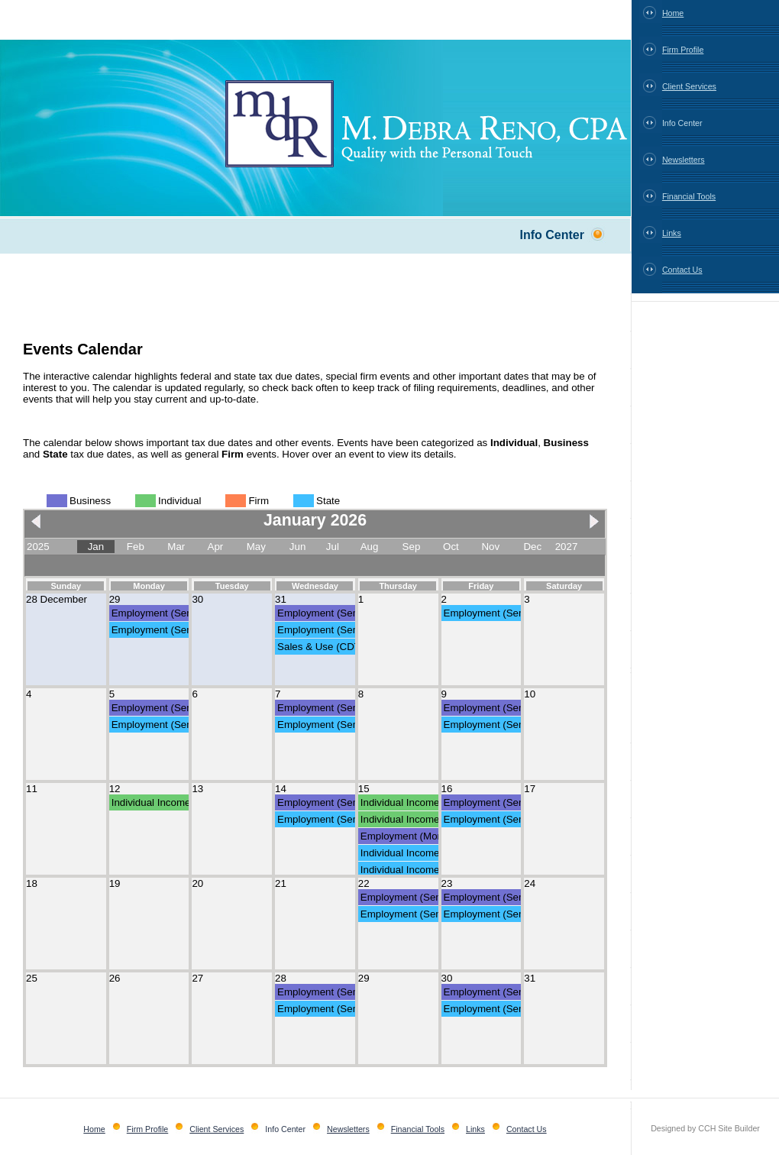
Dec (532, 546)
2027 (566, 546)
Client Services (689, 86)
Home (673, 13)
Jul (332, 546)
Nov (490, 546)
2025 (38, 546)
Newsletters (683, 159)
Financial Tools (689, 196)
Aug (369, 546)
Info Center (682, 123)
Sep (411, 546)
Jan (96, 546)
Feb (135, 546)
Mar (176, 546)
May (256, 546)
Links (671, 233)
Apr (216, 546)
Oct (451, 546)
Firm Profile (682, 49)
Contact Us (682, 269)
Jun (297, 546)
